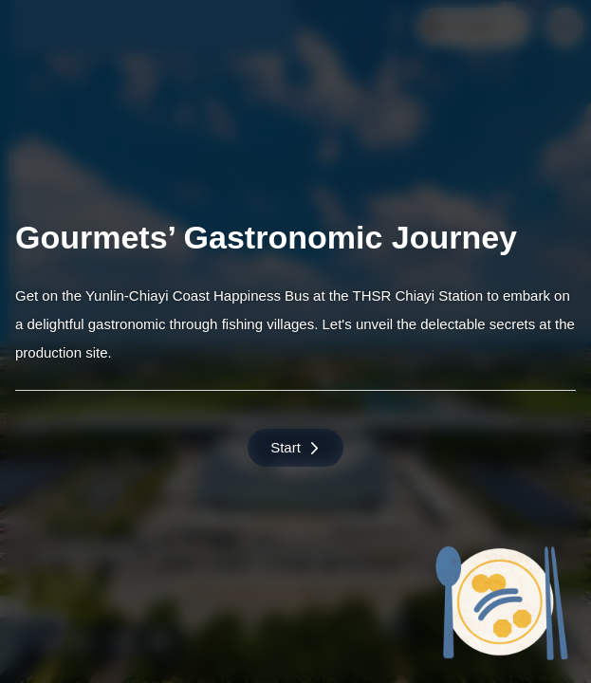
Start (295, 447)
